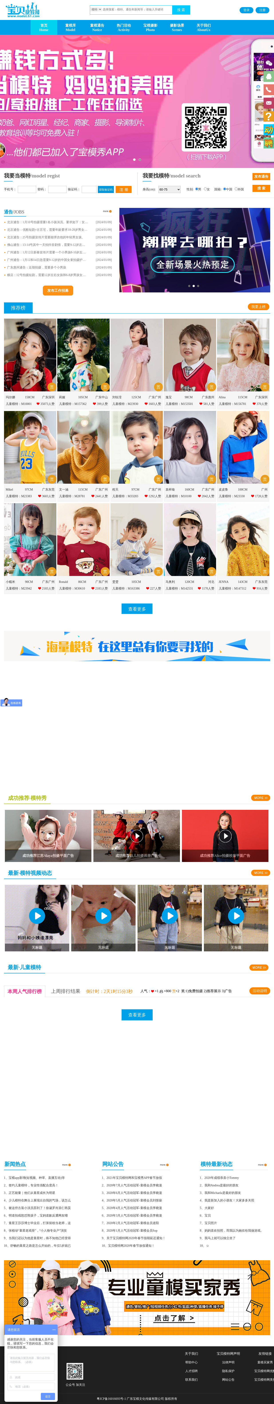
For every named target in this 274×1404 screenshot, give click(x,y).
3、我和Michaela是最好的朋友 (220, 1193)
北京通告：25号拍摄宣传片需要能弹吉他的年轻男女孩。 (46, 237)
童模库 (70, 25)
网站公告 (228, 1379)
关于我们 (204, 25)
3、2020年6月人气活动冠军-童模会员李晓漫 (132, 1193)
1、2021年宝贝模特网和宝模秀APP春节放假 (132, 1177)
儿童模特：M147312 (232, 588)
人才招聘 (191, 1371)
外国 (241, 189)
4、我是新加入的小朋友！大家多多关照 (227, 1200)
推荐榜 (18, 308)
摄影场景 (177, 25)
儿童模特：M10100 (178, 496)
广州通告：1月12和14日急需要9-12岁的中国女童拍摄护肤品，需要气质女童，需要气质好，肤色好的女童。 (47, 260)
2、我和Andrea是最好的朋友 (219, 1185)
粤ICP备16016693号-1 (111, 1398)
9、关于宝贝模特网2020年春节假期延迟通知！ (134, 1238)
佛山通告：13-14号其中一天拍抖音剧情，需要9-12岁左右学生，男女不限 (47, 244)
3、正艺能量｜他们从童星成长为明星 (29, 1193)
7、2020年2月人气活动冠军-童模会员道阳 (130, 1223)
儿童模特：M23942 (19, 588)
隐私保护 (228, 1371)
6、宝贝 (205, 1215)
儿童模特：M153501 (179, 404)
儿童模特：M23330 (232, 496)
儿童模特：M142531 (179, 588)
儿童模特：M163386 (126, 588)
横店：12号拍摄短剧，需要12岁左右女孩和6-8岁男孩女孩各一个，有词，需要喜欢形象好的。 (47, 275)
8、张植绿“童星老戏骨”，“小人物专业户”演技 (35, 1230)
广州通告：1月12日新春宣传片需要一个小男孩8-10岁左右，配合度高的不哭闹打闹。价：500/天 (47, 252)
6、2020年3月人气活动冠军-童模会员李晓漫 (132, 1215)
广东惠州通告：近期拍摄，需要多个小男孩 (36, 267)
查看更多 (137, 609)
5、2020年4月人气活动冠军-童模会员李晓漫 (132, 1208)
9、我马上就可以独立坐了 (218, 1238)
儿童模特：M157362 (73, 404)
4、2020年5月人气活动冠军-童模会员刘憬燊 (132, 1200)
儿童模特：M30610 (72, 588)
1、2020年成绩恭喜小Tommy (219, 1177)
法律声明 (228, 1362)
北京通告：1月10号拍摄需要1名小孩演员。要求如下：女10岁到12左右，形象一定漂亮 (47, 222)
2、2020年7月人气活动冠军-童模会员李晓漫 (132, 1185)
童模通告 (97, 25)
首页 (43, 25)
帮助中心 (191, 1362)
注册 (262, 10)
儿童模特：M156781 (232, 404)
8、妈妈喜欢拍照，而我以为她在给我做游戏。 (232, 1230)
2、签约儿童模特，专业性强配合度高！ (31, 1185)
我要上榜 (258, 307)
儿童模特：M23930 (125, 404)
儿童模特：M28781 (72, 496)
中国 (229, 189)
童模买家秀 (265, 1362)
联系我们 (191, 1379)
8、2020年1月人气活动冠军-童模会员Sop (129, 1230)
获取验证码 (105, 189)
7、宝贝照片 (208, 1223)
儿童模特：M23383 (19, 496)
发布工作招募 (58, 290)
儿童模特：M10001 (19, 404)
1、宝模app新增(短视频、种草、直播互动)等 (34, 1177)
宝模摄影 (150, 25)
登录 (246, 10)
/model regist (45, 176)
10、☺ (204, 1245)
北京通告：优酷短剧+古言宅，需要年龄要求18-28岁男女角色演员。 (47, 229)
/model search (185, 176)
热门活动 (124, 25)
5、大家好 (207, 1208)
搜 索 (181, 10)
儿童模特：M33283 (125, 496)
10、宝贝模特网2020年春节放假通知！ (128, 1245)
